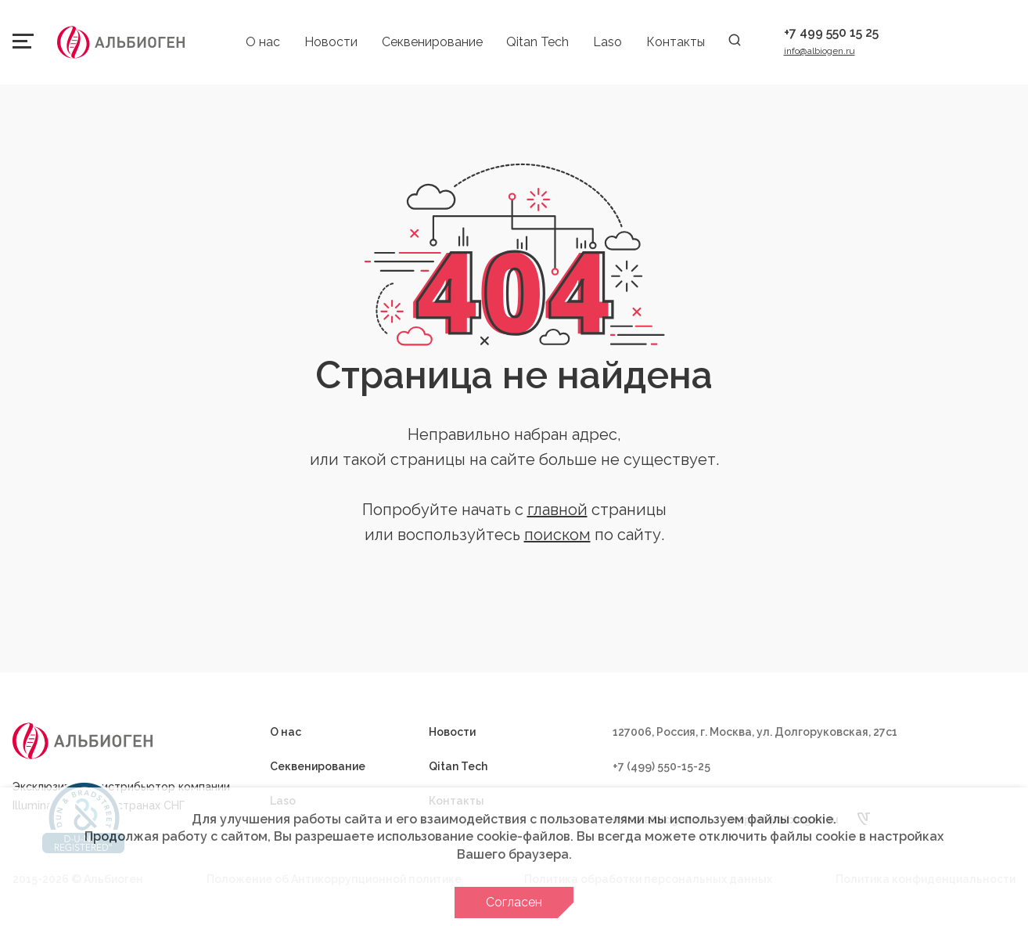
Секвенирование (432, 41)
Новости (331, 41)
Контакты (675, 41)
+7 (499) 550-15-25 (661, 766)
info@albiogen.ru (819, 50)
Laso (607, 41)
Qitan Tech (537, 41)
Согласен (514, 902)
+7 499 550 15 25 (831, 32)
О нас (263, 41)
